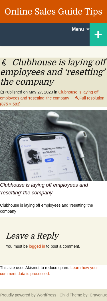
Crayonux (97, 295)
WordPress (46, 295)
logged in (37, 246)
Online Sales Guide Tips (53, 12)
